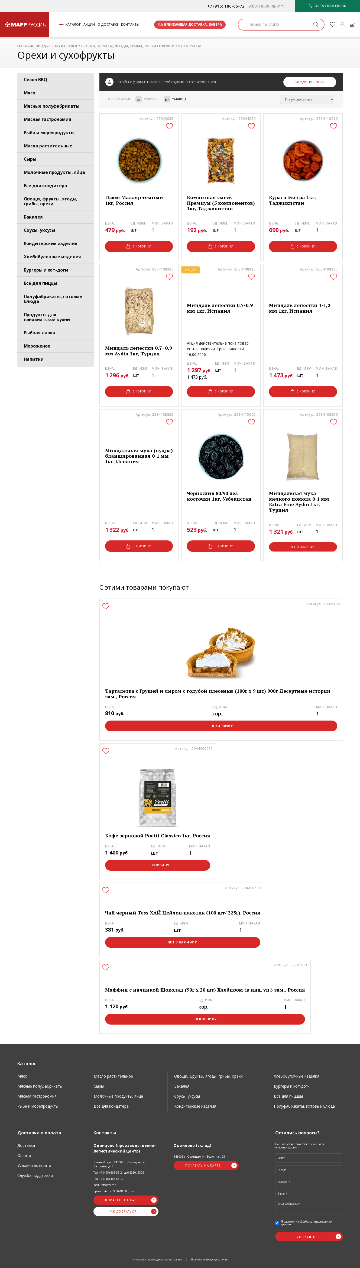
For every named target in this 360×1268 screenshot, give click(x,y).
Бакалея (33, 217)
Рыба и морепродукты (49, 133)
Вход (299, 82)
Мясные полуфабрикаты (51, 106)
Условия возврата (34, 1165)
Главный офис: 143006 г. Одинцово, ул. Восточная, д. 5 (119, 1164)
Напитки (34, 359)
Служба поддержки (35, 1175)
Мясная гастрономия (47, 119)
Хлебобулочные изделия (52, 257)
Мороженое (37, 346)
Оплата (24, 1155)
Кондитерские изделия (50, 243)
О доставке (108, 24)
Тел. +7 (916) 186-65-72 (108, 1179)
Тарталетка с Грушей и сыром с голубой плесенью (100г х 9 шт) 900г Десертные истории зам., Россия (217, 693)
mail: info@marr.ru (105, 1185)
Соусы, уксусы (39, 230)
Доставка (26, 1145)
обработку (306, 1221)
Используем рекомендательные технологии (157, 1259)
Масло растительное (113, 1076)
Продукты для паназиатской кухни (47, 317)
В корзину (139, 246)
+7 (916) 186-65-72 (226, 6)
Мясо (29, 93)
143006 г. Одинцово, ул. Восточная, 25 (199, 1156)
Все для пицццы (288, 1096)
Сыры (30, 159)
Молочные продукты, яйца (54, 172)
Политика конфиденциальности (209, 1259)
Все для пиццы (40, 283)
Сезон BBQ (35, 79)
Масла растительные (48, 146)
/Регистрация (314, 82)
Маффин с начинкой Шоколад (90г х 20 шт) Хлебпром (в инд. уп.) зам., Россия (205, 990)
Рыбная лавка (40, 333)
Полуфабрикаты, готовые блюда (53, 298)
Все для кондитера (45, 186)
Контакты (130, 24)
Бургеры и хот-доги (46, 270)
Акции (89, 24)
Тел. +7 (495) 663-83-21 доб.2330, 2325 (118, 1172)
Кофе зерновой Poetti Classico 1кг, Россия (157, 835)
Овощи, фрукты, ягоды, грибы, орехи (51, 201)
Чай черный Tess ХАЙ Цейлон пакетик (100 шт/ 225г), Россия (182, 913)
